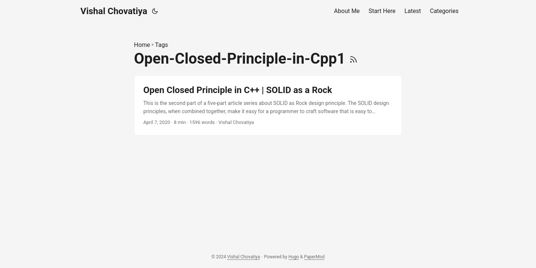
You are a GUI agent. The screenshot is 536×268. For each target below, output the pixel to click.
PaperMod (314, 256)
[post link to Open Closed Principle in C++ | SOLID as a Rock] (268, 105)
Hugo (293, 256)
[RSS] (353, 58)
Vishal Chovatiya (113, 11)
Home (142, 44)
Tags (161, 44)
